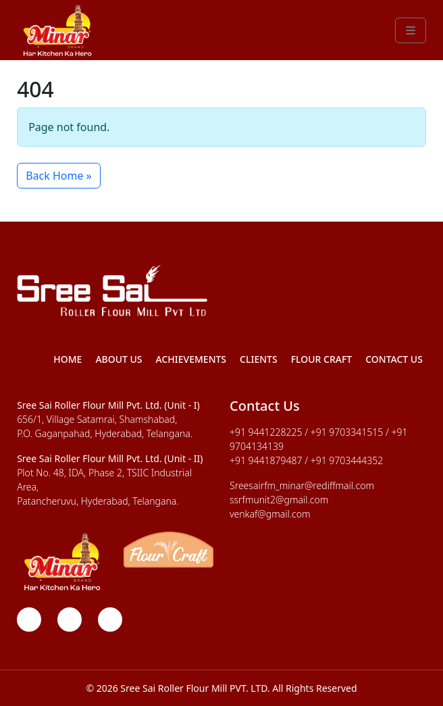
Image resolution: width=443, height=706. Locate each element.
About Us (118, 359)
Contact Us (394, 359)
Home (67, 359)
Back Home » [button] (59, 175)
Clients (259, 359)
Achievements (191, 359)
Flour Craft (322, 359)
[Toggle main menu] (410, 30)
